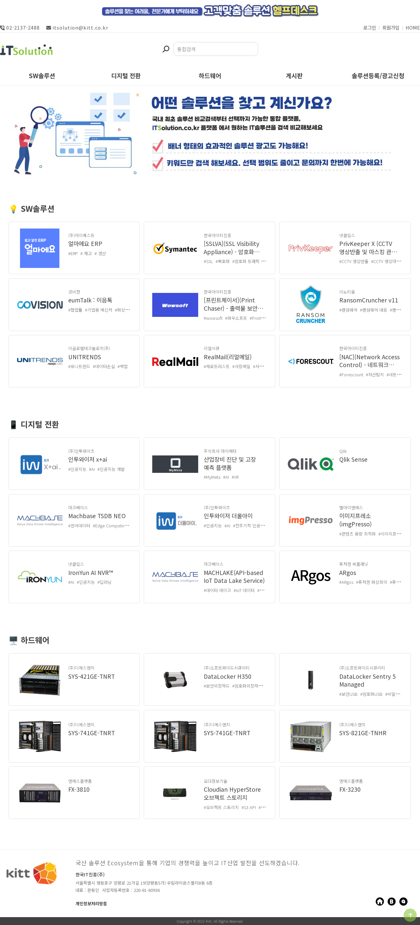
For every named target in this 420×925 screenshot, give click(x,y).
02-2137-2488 (20, 27)
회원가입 (390, 27)
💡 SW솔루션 (31, 209)
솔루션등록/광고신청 (378, 76)
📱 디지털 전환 (34, 425)
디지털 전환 (126, 76)
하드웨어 (210, 76)
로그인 (369, 27)
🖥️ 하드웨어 (29, 641)
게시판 (294, 76)
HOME (413, 27)
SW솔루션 (42, 76)
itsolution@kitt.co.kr (77, 27)
